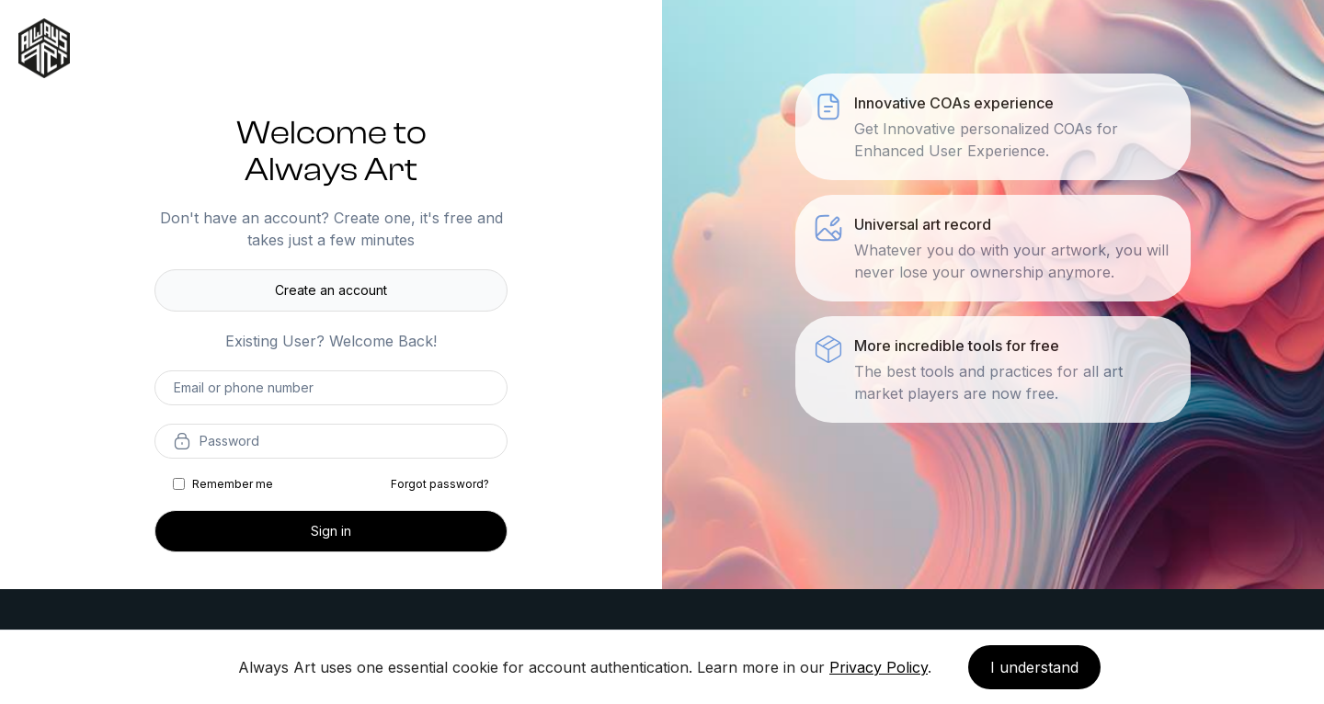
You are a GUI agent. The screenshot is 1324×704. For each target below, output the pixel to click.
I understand (1034, 667)
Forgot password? (440, 484)
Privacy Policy (878, 667)
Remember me (232, 484)
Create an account (331, 290)
